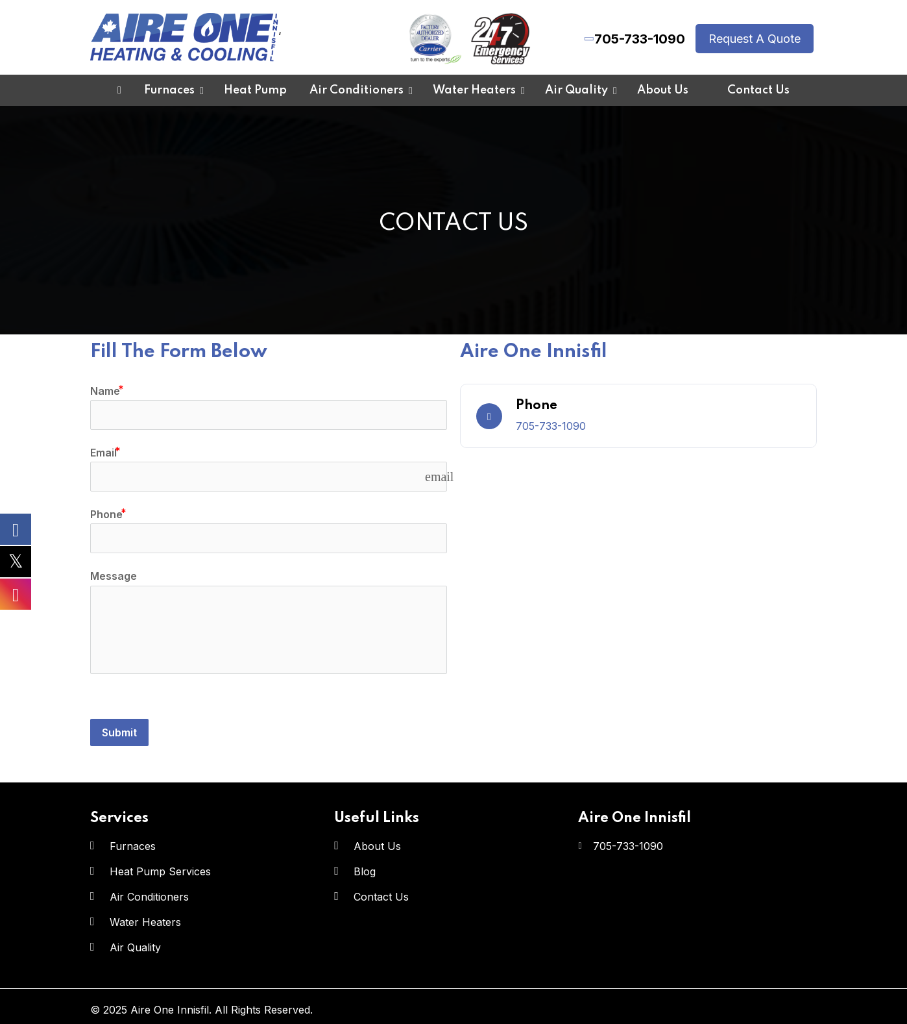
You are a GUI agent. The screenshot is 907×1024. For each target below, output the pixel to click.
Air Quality (135, 947)
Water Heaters (145, 922)
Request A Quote (754, 38)
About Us (377, 846)
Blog (365, 871)
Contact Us (381, 896)
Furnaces (133, 846)
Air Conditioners (149, 896)
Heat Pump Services (160, 871)
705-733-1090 (639, 39)
